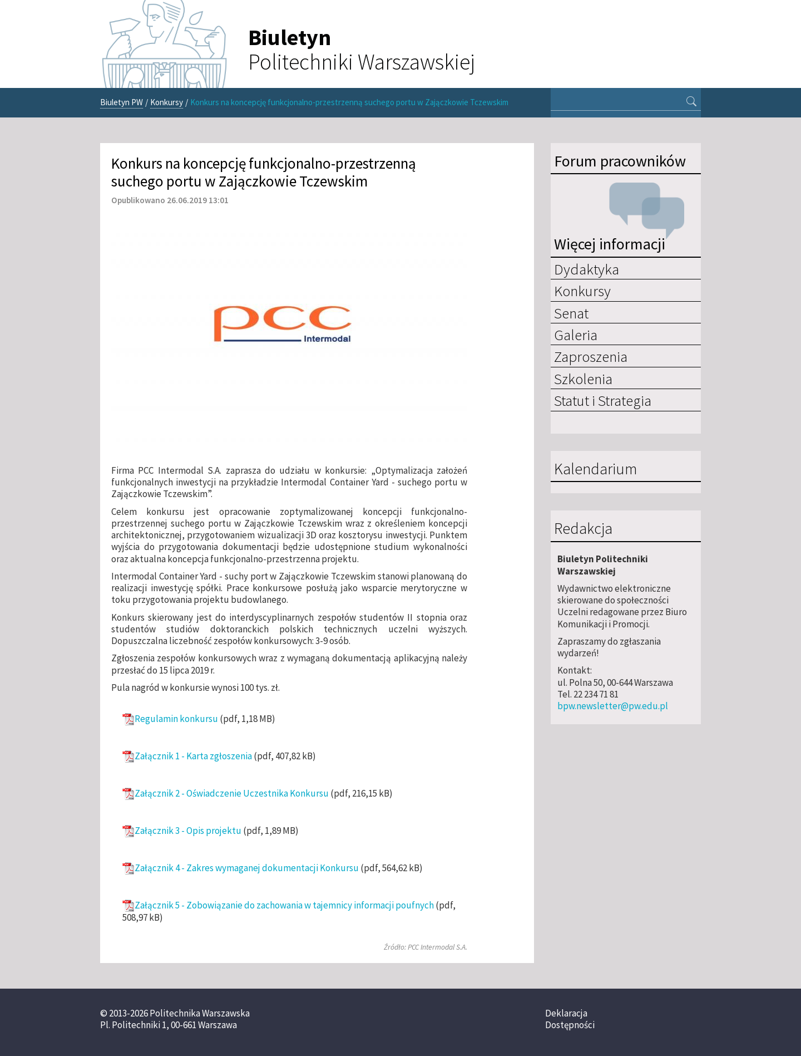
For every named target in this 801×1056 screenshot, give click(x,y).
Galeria (575, 334)
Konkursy (166, 102)
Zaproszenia (590, 356)
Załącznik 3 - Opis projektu (188, 831)
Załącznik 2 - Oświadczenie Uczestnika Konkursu (232, 793)
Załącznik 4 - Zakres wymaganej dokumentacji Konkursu (247, 868)
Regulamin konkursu (176, 719)
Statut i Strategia (602, 400)
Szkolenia (583, 378)
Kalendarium (595, 469)
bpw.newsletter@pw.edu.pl (612, 706)
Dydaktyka (586, 269)
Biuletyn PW (121, 102)
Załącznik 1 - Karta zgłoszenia (193, 756)
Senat (571, 313)
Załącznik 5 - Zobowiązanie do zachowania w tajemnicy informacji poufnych (284, 905)
